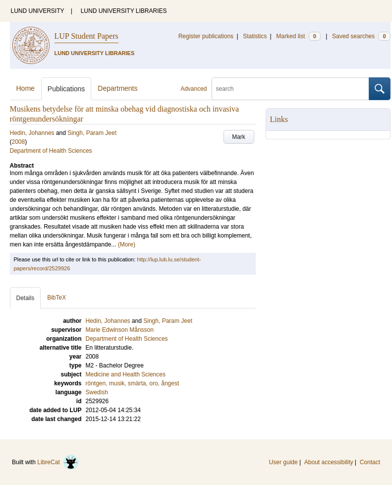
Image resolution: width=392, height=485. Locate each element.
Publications (66, 89)
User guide (283, 462)
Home (25, 88)
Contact (370, 462)
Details (25, 298)
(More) (126, 244)
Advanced (193, 88)
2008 (18, 141)
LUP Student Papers (86, 36)
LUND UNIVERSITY (37, 10)
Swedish (97, 392)
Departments (117, 88)
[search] (290, 88)
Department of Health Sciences (51, 150)
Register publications (205, 36)
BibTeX (56, 297)
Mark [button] (238, 136)
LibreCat (58, 462)
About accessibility (328, 462)
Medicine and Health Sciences (126, 374)
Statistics (255, 36)
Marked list (298, 36)
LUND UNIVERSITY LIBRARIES (124, 10)
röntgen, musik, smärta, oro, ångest (132, 383)
